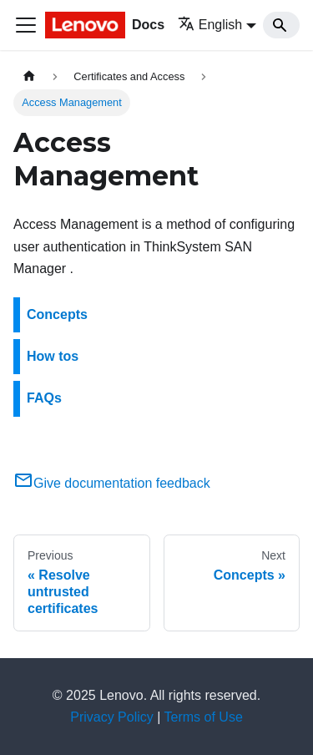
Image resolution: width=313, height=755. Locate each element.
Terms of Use (203, 717)
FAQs (44, 398)
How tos (52, 356)
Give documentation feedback (111, 483)
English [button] (210, 25)
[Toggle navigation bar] (25, 25)
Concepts (57, 314)
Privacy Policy (112, 717)
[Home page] (29, 76)
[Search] (281, 25)
